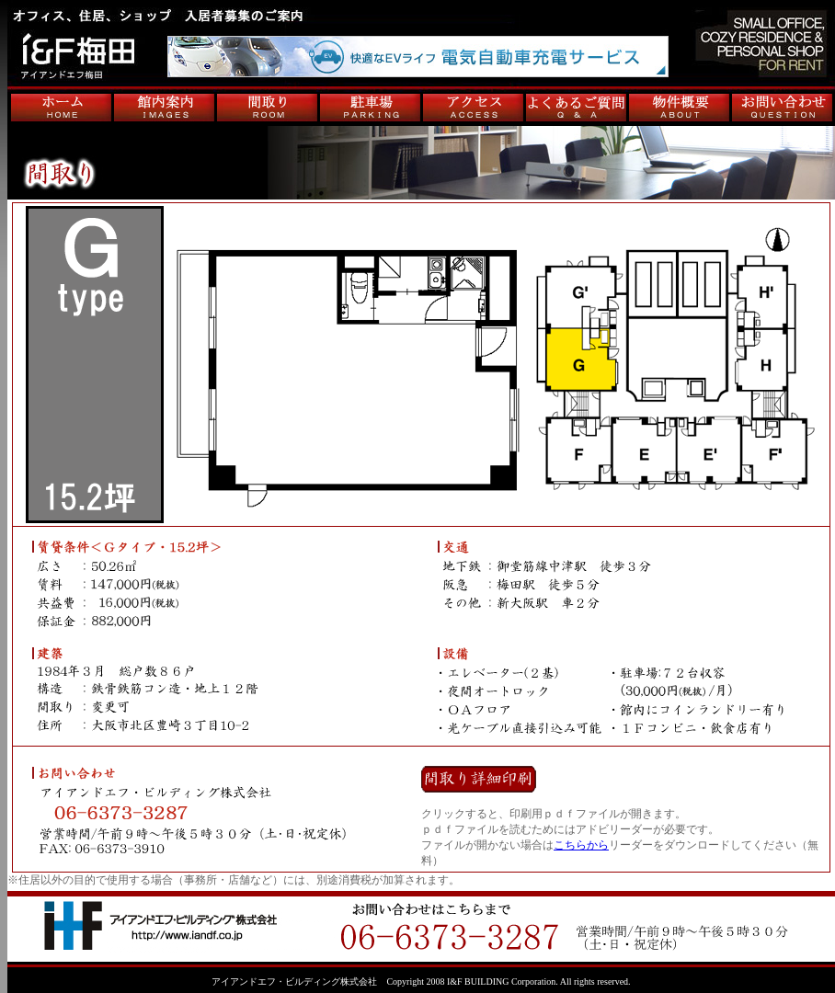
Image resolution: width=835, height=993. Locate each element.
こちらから (581, 845)
